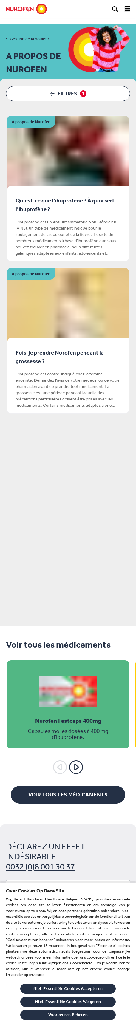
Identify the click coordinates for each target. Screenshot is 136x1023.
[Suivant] (76, 767)
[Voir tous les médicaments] (68, 795)
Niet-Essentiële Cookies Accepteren (68, 988)
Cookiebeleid (81, 963)
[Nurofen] (26, 9)
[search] (115, 9)
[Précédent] (60, 767)
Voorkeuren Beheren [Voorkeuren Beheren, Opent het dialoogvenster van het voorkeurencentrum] (68, 1014)
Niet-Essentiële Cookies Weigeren (68, 1001)
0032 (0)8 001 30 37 (40, 867)
